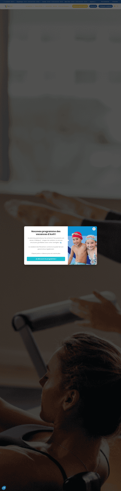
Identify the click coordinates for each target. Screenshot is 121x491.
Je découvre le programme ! (46, 259)
